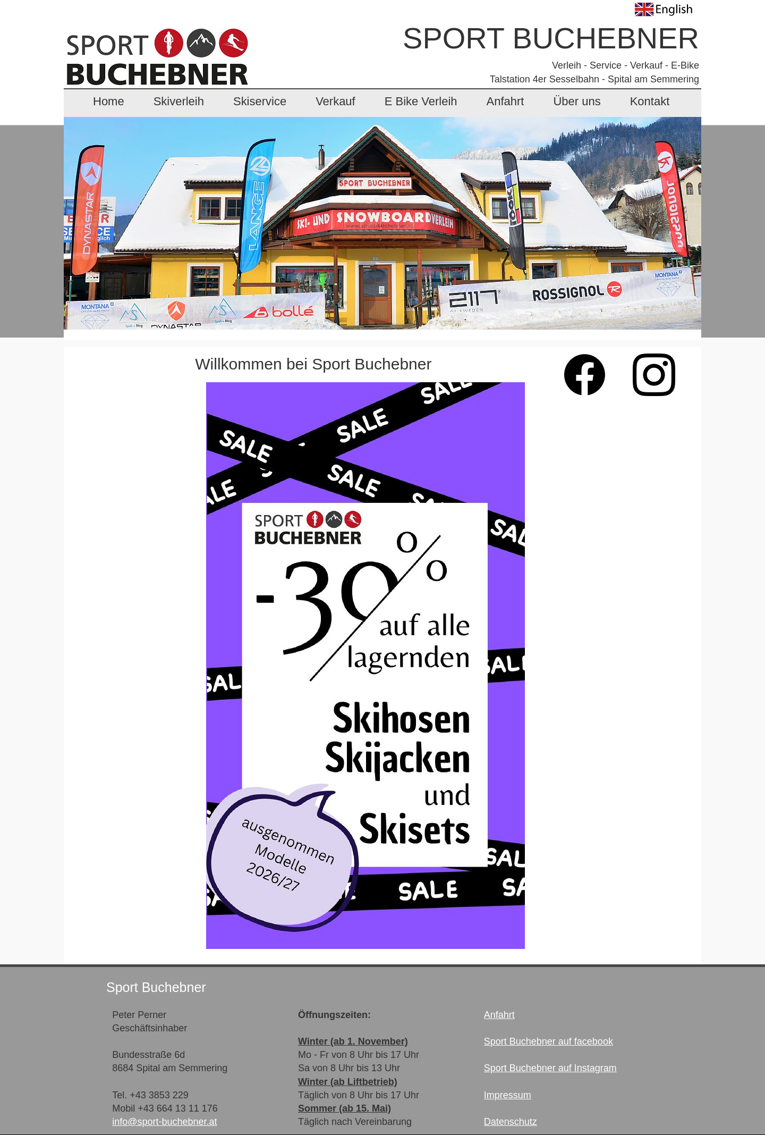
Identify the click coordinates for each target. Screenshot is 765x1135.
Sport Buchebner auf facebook (548, 1041)
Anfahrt (505, 101)
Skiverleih (179, 101)
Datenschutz (510, 1121)
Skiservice (259, 101)
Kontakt (650, 101)
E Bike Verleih (421, 101)
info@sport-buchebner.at (164, 1121)
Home (108, 101)
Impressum (507, 1095)
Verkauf (335, 101)
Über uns (576, 101)
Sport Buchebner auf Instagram (550, 1068)
